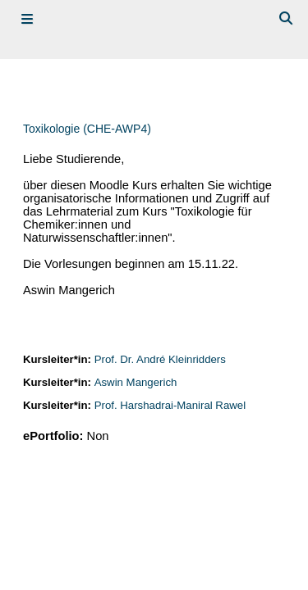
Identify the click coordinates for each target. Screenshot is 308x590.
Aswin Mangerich (135, 382)
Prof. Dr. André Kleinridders (160, 359)
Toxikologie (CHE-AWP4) (87, 128)
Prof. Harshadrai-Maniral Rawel (170, 405)
